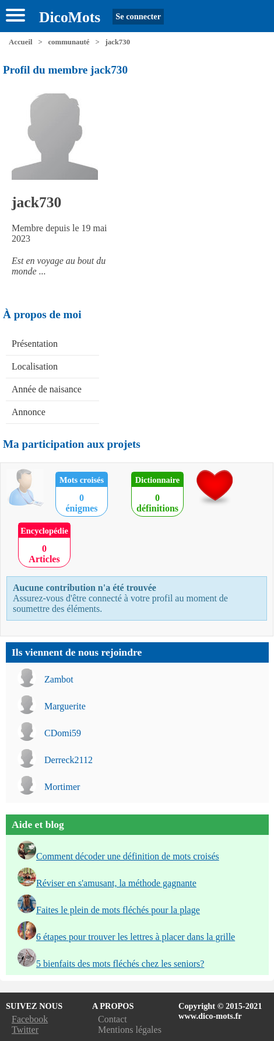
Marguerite (65, 706)
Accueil (21, 42)
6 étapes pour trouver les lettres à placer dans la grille (135, 937)
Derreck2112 (68, 760)
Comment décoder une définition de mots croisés (127, 856)
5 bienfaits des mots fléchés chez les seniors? (120, 964)
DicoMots (69, 17)
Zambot (58, 679)
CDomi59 (62, 733)
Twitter (25, 1030)
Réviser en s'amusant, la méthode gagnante (116, 883)
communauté (68, 42)
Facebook (30, 1019)
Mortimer (62, 787)
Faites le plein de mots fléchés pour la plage (118, 910)
